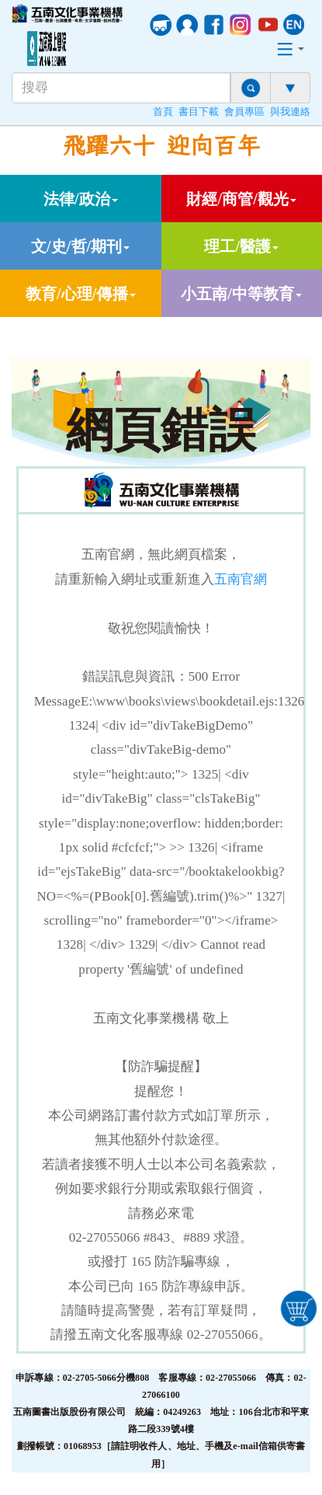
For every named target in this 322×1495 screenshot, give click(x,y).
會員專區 (244, 111)
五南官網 (240, 579)
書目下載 (198, 111)
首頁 (163, 111)
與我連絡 (290, 111)
